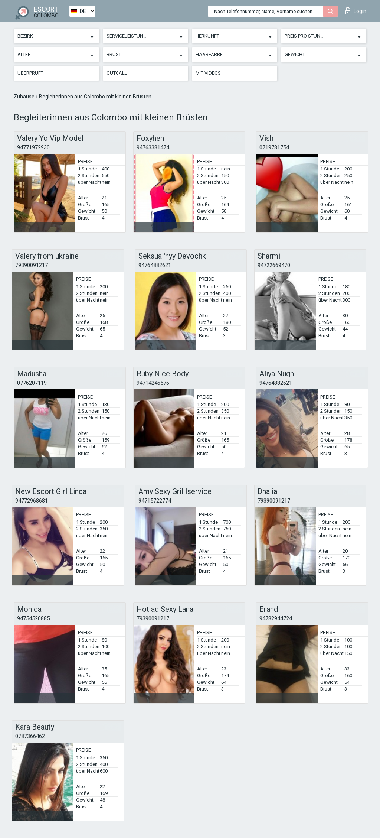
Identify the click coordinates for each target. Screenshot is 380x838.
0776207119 (32, 383)
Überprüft (30, 73)
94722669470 (274, 265)
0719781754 (274, 147)
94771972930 (33, 147)
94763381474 (153, 147)
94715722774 (154, 500)
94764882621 (154, 265)
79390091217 (31, 265)
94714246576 (153, 383)
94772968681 (31, 500)
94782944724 (275, 618)
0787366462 (30, 736)
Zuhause (25, 97)
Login (355, 11)
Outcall (117, 73)
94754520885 (33, 618)
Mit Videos (208, 73)
